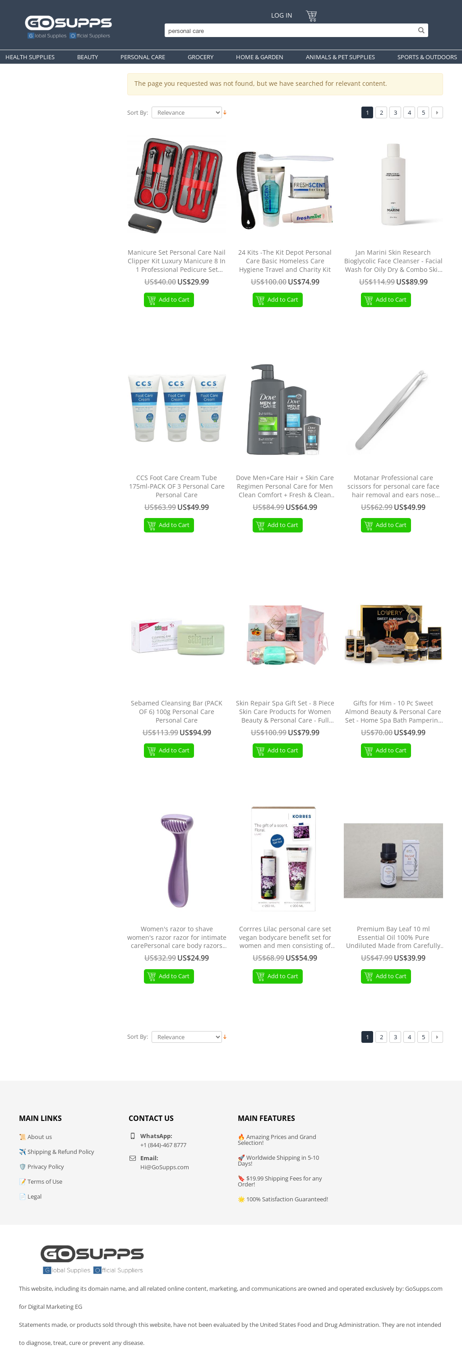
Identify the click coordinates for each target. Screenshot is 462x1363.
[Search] (294, 30)
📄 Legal (30, 1196)
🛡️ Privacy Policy (41, 1166)
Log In (281, 15)
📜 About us (35, 1137)
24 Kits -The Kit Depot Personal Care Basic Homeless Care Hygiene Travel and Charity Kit (285, 261)
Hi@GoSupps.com (164, 1167)
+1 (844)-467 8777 (163, 1145)
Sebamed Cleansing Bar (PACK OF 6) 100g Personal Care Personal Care (176, 711)
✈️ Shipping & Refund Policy (56, 1152)
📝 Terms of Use (40, 1181)
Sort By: (137, 113)
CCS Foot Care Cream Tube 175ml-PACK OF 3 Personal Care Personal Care (177, 486)
